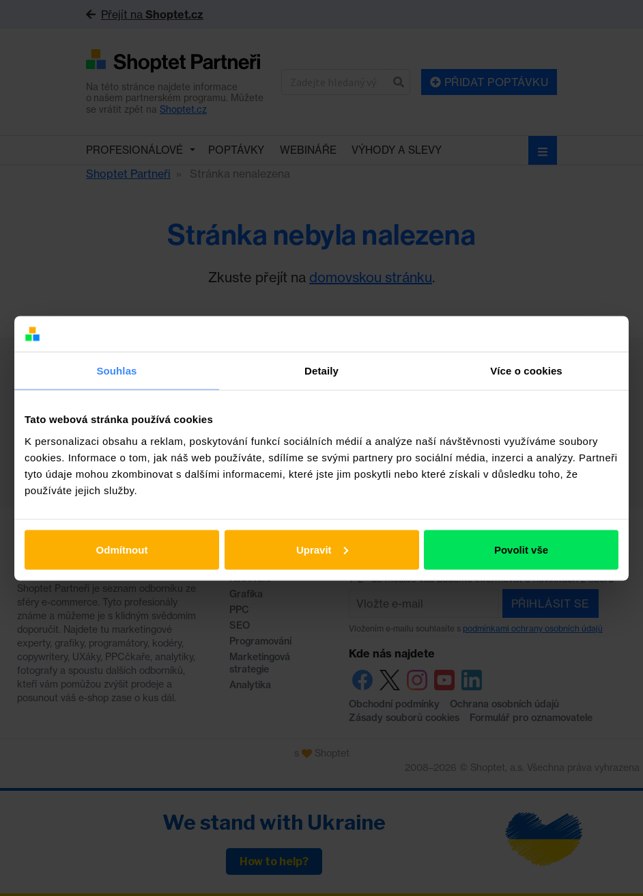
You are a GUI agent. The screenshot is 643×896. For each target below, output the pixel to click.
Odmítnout (122, 549)
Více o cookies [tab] (526, 371)
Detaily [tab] (321, 371)
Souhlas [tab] (116, 371)
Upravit (322, 549)
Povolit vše (521, 549)
